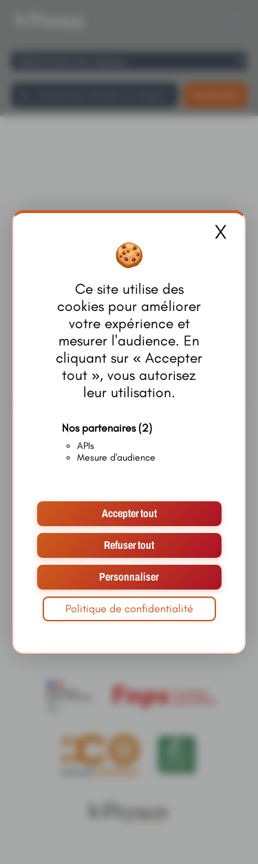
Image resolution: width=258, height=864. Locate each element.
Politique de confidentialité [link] (129, 608)
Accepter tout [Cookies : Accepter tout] (129, 513)
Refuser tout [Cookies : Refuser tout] (129, 545)
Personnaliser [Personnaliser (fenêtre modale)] (129, 577)
